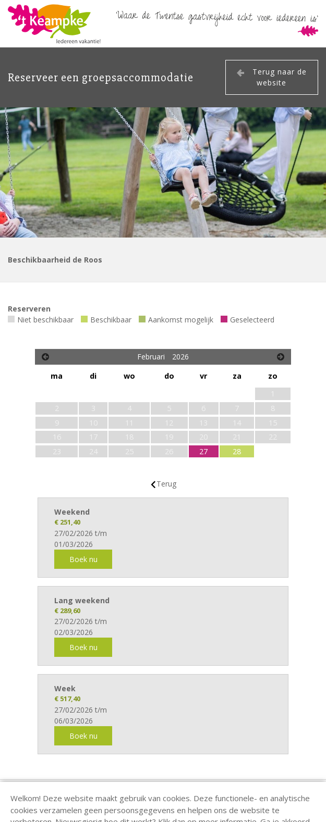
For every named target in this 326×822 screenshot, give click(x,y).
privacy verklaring (286, 790)
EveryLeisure (28, 810)
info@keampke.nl (203, 790)
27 (203, 451)
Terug (166, 484)
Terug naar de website (279, 77)
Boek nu (83, 559)
